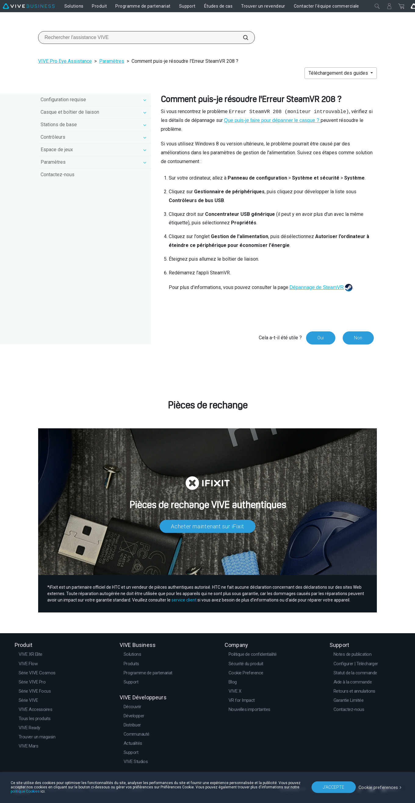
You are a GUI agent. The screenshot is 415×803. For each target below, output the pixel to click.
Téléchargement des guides (339, 73)
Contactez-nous (57, 174)
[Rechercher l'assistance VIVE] (242, 37)
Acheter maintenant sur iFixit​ (207, 526)
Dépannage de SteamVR (317, 287)
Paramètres (111, 61)
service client (184, 600)
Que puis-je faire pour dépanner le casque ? (272, 120)
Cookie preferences (379, 786)
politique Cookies (25, 791)
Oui (320, 337)
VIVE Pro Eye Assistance (65, 61)
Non (358, 337)
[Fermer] (377, 6)
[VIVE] (29, 6)
